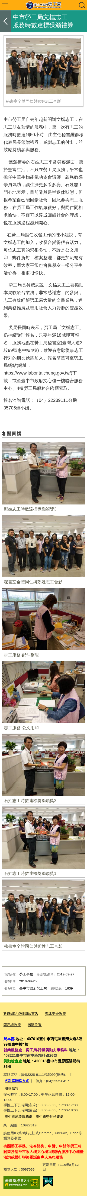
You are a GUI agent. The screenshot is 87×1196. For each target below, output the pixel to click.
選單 (5, 5)
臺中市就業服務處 (18, 1117)
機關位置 (35, 1025)
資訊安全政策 (55, 1014)
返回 (5, 21)
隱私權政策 (12, 1025)
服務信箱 (12, 1088)
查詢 (82, 5)
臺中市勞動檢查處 (50, 1117)
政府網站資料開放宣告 (20, 1014)
